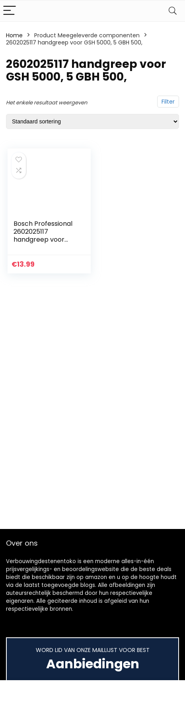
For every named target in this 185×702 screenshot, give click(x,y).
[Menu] (9, 10)
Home (14, 35)
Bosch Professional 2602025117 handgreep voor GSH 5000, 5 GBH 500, (43, 239)
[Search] (172, 10)
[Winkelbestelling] (92, 121)
